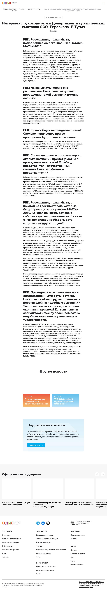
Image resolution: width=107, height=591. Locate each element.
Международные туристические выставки (48, 353)
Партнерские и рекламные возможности (51, 550)
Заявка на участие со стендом (47, 539)
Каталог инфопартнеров (11, 550)
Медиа (73, 546)
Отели (38, 557)
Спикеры (74, 539)
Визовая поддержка (43, 553)
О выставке (7, 531)
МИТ (33, 356)
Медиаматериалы (77, 564)
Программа (75, 531)
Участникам (41, 531)
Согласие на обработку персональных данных (89, 586)
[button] (97, 474)
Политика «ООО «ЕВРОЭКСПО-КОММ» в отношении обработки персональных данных (91, 583)
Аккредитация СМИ (78, 554)
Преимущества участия (45, 535)
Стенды (39, 546)
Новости (74, 550)
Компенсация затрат (43, 542)
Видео (73, 561)
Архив (4, 553)
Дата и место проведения (11, 539)
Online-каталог (7, 546)
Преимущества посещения (46, 566)
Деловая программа (78, 535)
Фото (72, 557)
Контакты (5, 557)
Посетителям (42, 563)
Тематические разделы (10, 542)
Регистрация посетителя (45, 570)
